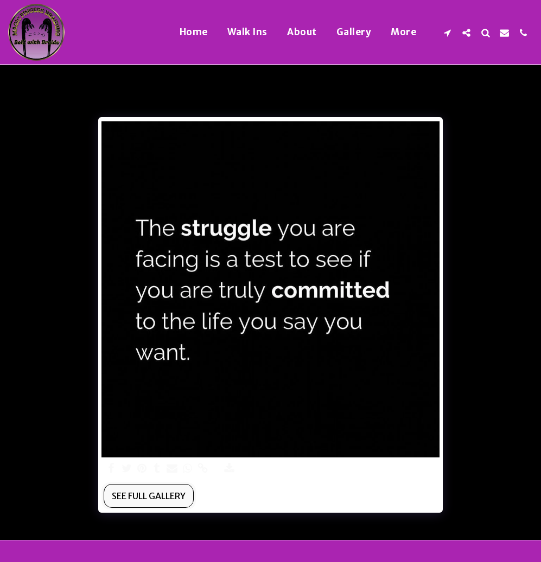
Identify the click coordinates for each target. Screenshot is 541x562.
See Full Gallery (149, 495)
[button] (447, 32)
